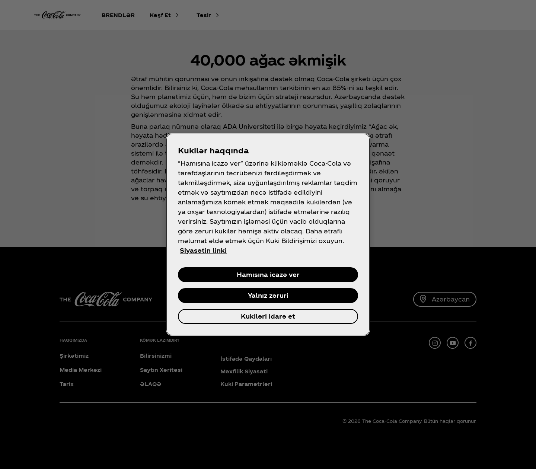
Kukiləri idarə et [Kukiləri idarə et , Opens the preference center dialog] (268, 316)
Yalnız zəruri (268, 295)
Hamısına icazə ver (268, 274)
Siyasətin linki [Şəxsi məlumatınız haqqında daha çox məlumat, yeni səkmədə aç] (203, 250)
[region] (268, 234)
